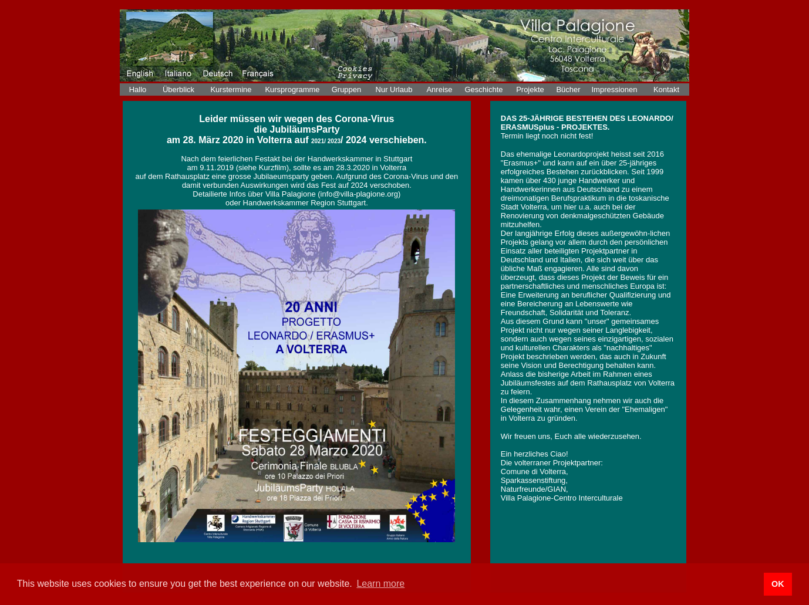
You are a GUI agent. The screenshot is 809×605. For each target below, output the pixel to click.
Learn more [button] (380, 584)
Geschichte (483, 89)
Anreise (439, 89)
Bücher (568, 89)
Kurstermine (230, 89)
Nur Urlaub (394, 89)
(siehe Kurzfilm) (262, 167)
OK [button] (777, 584)
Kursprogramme (292, 89)
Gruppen (347, 89)
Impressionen (614, 89)
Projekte (530, 89)
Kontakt (666, 89)
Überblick (178, 89)
